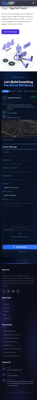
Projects (6, 311)
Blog (4, 315)
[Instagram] (8, 291)
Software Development (11, 338)
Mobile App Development (11, 334)
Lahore (12, 91)
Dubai (20, 91)
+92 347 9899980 (12, 113)
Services (6, 308)
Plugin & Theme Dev (10, 352)
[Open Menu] (33, 3)
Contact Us (7, 318)
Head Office (5, 91)
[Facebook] (4, 291)
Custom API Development (12, 356)
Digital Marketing (9, 345)
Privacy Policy (22, 251)
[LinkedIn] (18, 291)
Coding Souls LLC (15, 392)
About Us (6, 304)
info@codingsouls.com (13, 117)
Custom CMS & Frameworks (12, 349)
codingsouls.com (9, 139)
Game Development (10, 342)
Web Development (9, 331)
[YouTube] (13, 291)
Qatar (27, 91)
